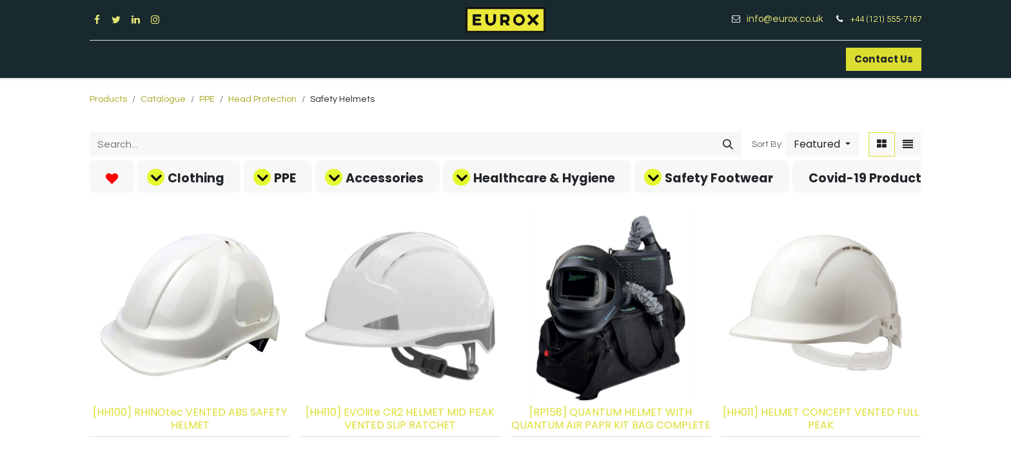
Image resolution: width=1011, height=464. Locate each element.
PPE (207, 99)
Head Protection (262, 99)
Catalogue (163, 99)
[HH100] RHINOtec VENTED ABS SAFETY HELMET (190, 418)
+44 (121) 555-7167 (885, 19)
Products (108, 99)
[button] (822, 144)
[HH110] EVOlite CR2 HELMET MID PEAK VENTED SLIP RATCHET (400, 418)
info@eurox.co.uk (789, 19)
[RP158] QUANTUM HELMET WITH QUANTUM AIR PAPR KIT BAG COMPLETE (611, 418)
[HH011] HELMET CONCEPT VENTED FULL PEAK (821, 418)
